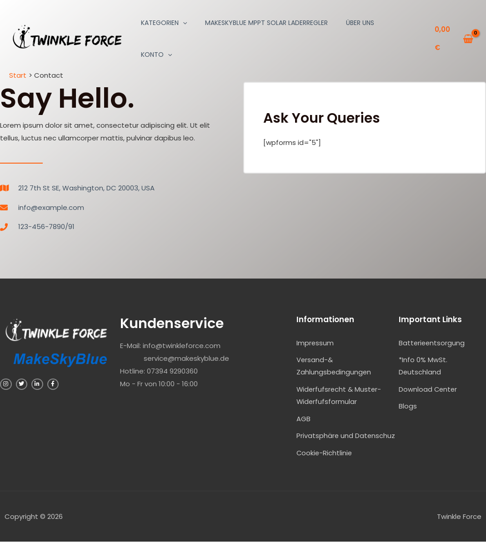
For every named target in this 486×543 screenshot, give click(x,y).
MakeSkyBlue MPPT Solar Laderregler (266, 22)
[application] (183, 22)
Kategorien (164, 22)
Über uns (360, 22)
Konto (156, 54)
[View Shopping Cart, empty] (454, 39)
